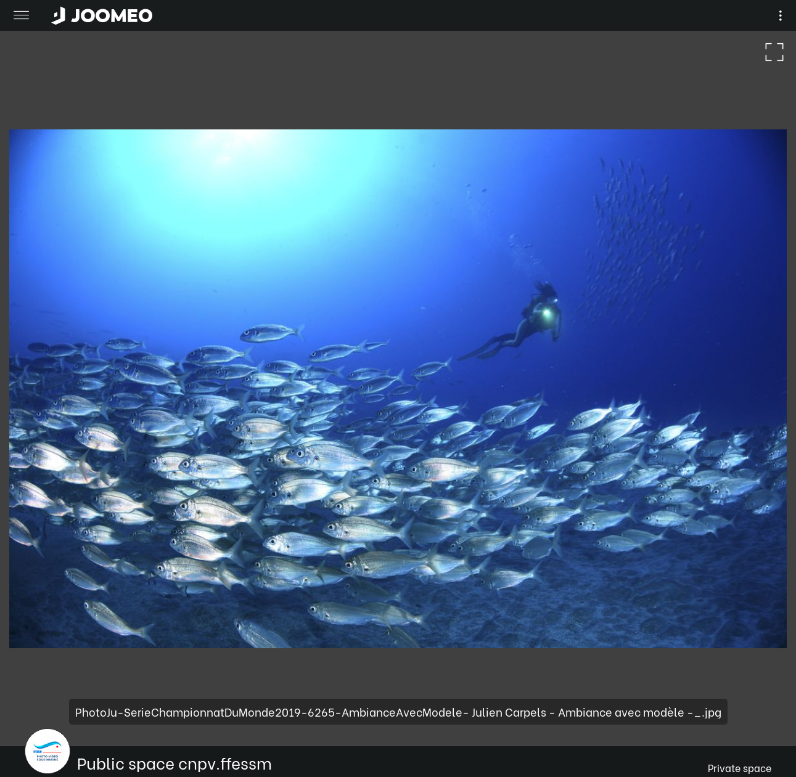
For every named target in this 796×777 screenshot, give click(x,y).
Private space (739, 767)
